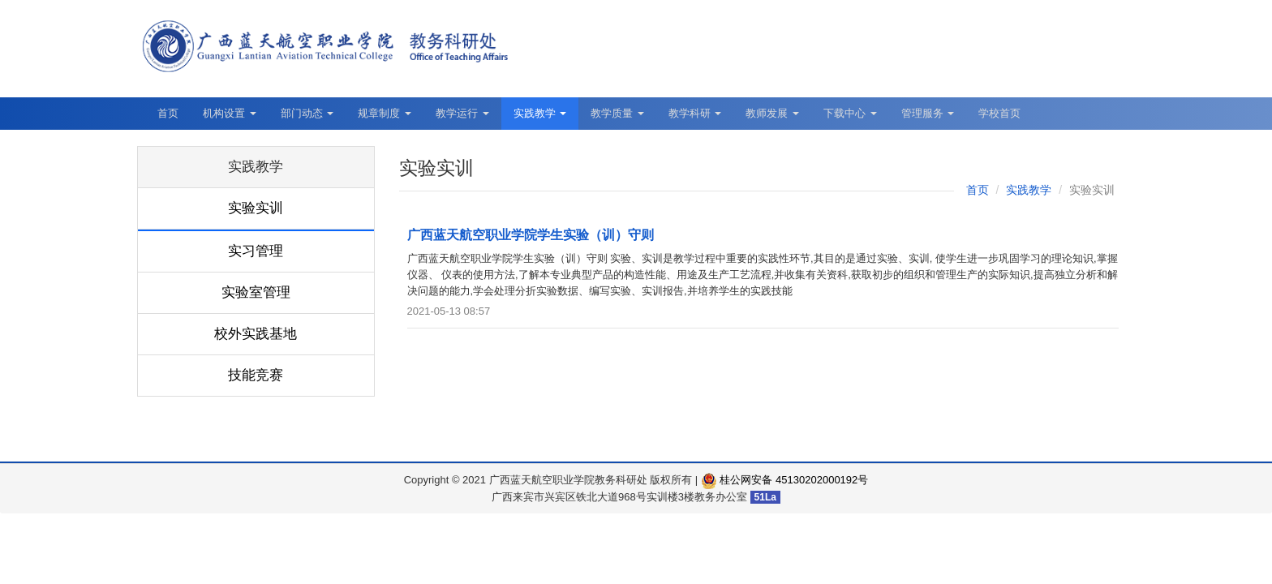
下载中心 (850, 113)
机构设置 (229, 113)
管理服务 (928, 113)
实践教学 (540, 113)
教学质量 (617, 113)
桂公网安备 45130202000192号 (784, 480)
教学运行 (462, 113)
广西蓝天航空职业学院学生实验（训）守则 (530, 235)
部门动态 (307, 113)
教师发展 (772, 113)
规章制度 (384, 113)
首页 (167, 113)
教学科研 (695, 113)
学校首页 (999, 113)
